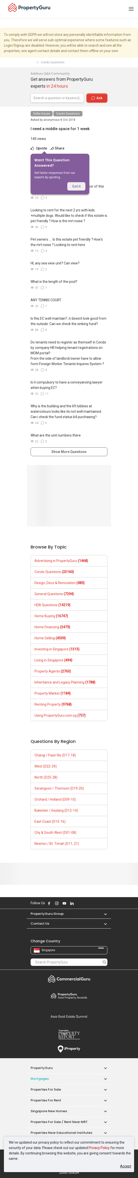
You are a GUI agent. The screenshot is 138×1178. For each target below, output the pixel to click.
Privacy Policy (99, 1148)
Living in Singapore (53, 660)
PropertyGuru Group (47, 913)
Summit (69, 1016)
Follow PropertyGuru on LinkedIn (72, 903)
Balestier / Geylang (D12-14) (56, 810)
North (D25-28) (46, 777)
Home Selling (50, 638)
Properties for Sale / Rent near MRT (59, 1122)
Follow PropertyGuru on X (78, 903)
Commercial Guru (69, 979)
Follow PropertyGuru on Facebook (49, 903)
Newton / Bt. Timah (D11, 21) (56, 844)
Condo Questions (68, 113)
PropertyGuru (42, 1068)
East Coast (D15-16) (50, 821)
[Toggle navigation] (131, 9)
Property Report (69, 1035)
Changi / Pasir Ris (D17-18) (55, 755)
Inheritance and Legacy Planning (64, 682)
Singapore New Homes (49, 1111)
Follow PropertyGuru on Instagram (57, 903)
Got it (76, 186)
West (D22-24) (45, 766)
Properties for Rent (46, 1100)
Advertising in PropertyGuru (61, 561)
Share (57, 148)
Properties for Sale (46, 1089)
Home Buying (51, 616)
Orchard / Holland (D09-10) (55, 799)
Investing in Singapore (57, 649)
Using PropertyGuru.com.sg (60, 715)
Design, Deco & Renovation (59, 583)
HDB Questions (52, 605)
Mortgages (40, 1078)
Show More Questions (69, 452)
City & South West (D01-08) (55, 833)
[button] (103, 913)
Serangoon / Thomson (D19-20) (59, 788)
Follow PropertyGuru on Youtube (64, 903)
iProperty (69, 1049)
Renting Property (53, 704)
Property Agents (52, 671)
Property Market (52, 693)
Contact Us (40, 923)
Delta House (41, 113)
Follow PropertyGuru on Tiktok (84, 903)
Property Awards (69, 995)
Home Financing (52, 627)
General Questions (54, 594)
